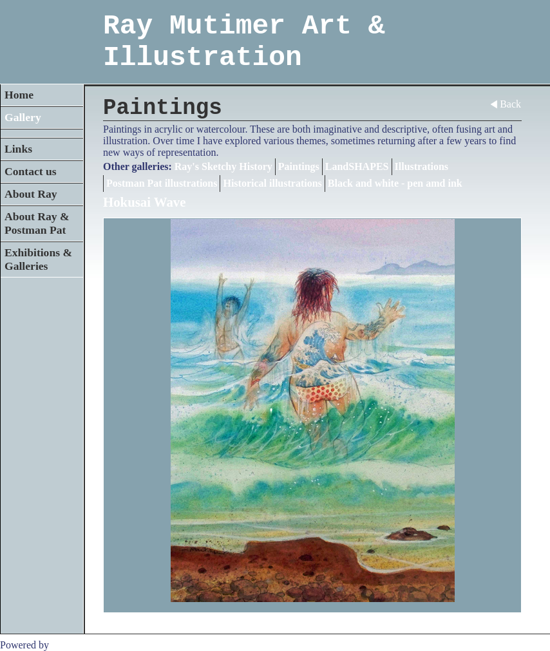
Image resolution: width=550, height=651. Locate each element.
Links (18, 148)
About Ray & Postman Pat (37, 223)
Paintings (298, 166)
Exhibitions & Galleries (38, 259)
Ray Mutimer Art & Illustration (243, 41)
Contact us (31, 171)
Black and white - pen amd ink (395, 183)
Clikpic (67, 644)
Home (19, 94)
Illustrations (422, 166)
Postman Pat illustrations (161, 183)
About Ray (31, 193)
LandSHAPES (357, 166)
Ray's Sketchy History (223, 166)
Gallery (23, 117)
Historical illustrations (272, 183)
